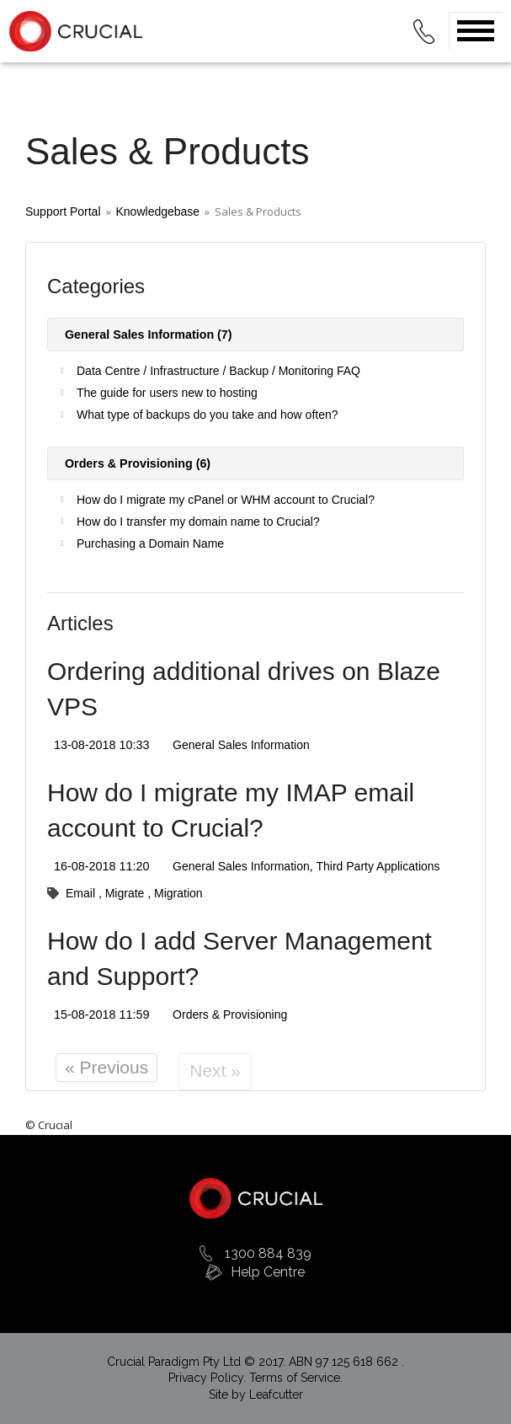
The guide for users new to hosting (167, 392)
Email (82, 893)
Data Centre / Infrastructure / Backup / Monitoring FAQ (218, 370)
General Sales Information (241, 745)
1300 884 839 (268, 1253)
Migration (178, 893)
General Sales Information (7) (145, 334)
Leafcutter (276, 1394)
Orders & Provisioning (230, 1014)
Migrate (126, 893)
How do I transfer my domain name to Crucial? (198, 521)
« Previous (106, 1067)
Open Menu (476, 31)
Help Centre (268, 1272)
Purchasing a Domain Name (150, 543)
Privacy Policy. (208, 1377)
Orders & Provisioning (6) (134, 463)
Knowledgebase (158, 211)
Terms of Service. (296, 1377)
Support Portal (63, 211)
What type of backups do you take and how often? (207, 414)
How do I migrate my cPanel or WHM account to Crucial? (226, 499)
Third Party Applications (378, 866)
